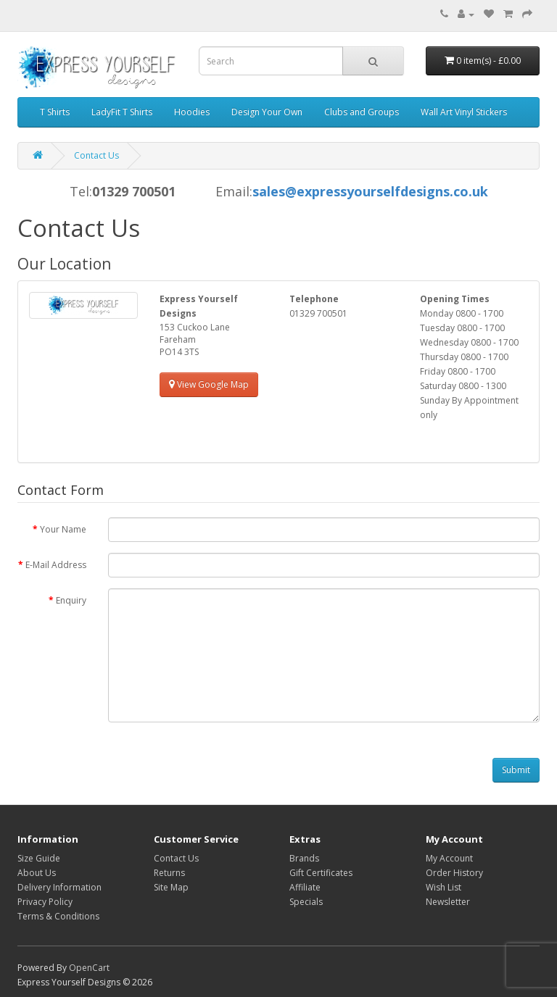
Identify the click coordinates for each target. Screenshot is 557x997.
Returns (169, 873)
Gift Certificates (320, 873)
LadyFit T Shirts (121, 112)
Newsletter (448, 902)
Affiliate (305, 887)
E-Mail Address (55, 565)
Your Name (63, 529)
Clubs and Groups (361, 112)
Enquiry (71, 600)
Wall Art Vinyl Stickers (464, 112)
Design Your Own (266, 112)
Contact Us (96, 155)
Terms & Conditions (58, 916)
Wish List (443, 887)
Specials (306, 902)
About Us (36, 873)
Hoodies (192, 112)
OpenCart (89, 967)
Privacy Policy (45, 902)
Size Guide (38, 858)
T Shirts (55, 112)
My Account (449, 858)
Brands (304, 858)
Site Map (171, 887)
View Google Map (209, 384)
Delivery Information (59, 887)
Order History (454, 873)
